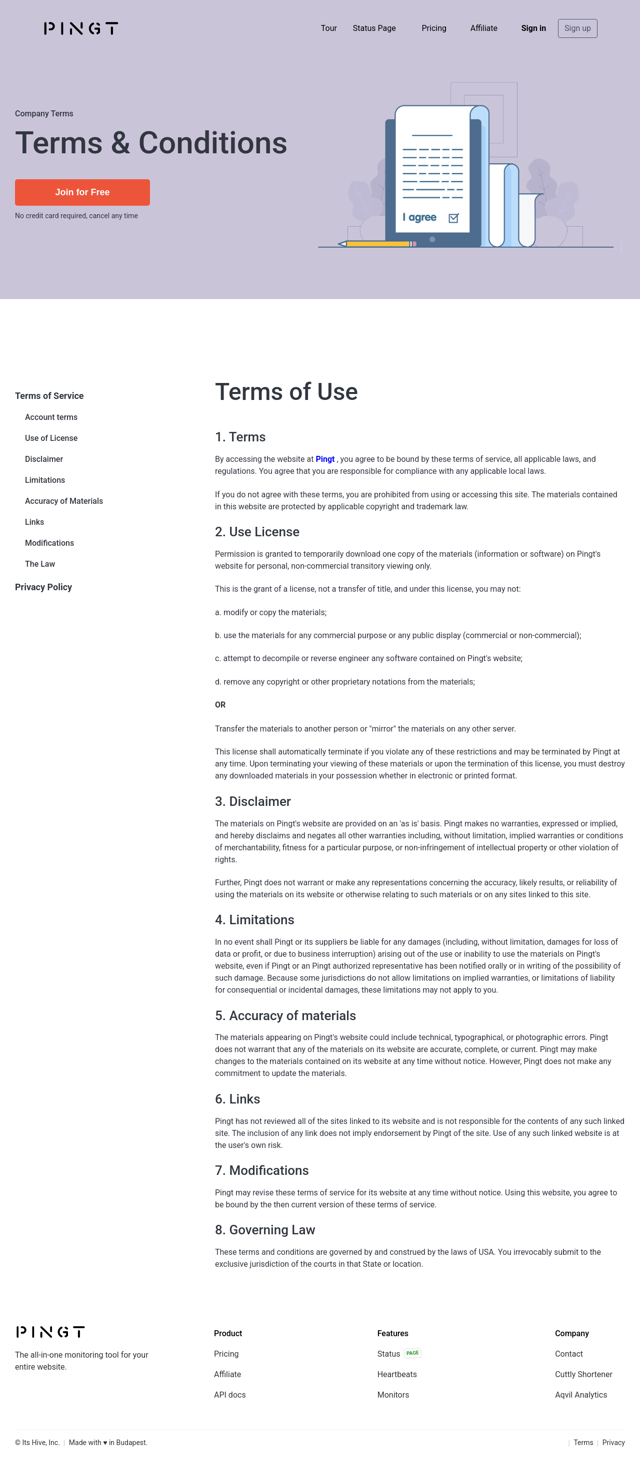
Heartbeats (397, 1374)
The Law (40, 564)
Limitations (45, 480)
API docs (230, 1395)
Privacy (613, 1443)
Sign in (534, 28)
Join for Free (82, 192)
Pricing (434, 28)
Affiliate (484, 28)
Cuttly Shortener (583, 1374)
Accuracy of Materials (64, 501)
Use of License (51, 438)
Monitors (394, 1395)
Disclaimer (44, 459)
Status (400, 1353)
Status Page (374, 28)
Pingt (325, 459)
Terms (583, 1443)
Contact (569, 1354)
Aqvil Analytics (581, 1395)
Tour (329, 28)
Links (34, 522)
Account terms (51, 417)
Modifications (49, 543)
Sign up (577, 28)
